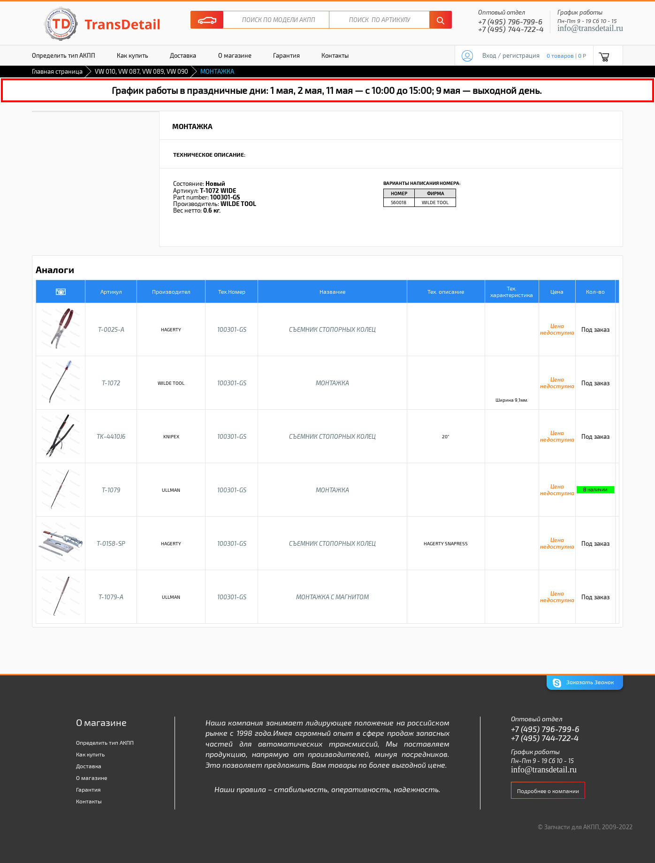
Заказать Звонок (583, 683)
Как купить (132, 55)
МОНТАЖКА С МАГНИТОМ (332, 597)
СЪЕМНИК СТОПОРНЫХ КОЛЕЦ (332, 329)
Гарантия (286, 55)
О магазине (234, 55)
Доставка (183, 55)
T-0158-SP (111, 543)
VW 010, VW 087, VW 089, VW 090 (141, 71)
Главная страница (57, 71)
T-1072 (111, 383)
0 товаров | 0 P (566, 55)
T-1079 (111, 490)
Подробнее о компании (548, 790)
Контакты (335, 55)
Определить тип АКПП (63, 55)
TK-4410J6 (111, 436)
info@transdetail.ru (590, 28)
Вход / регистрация (511, 55)
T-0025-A (111, 329)
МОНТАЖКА (332, 383)
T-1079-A (111, 597)
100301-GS (231, 329)
